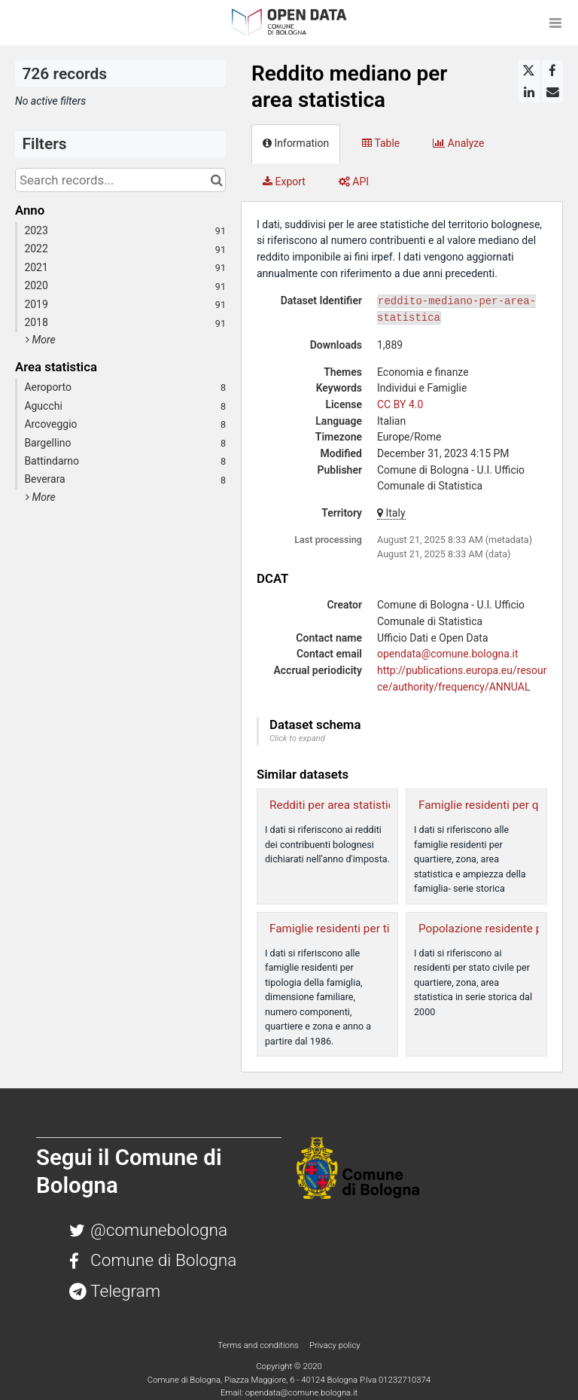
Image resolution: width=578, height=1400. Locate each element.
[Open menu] (555, 22)
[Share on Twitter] (529, 70)
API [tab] (354, 181)
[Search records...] (120, 180)
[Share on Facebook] (552, 70)
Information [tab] (296, 143)
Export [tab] (284, 181)
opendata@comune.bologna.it (448, 654)
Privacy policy (334, 1345)
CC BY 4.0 (400, 404)
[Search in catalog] (216, 180)
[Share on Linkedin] (529, 91)
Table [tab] (381, 143)
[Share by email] (552, 91)
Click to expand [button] (297, 738)
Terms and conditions (259, 1345)
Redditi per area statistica (334, 805)
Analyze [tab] (458, 143)
